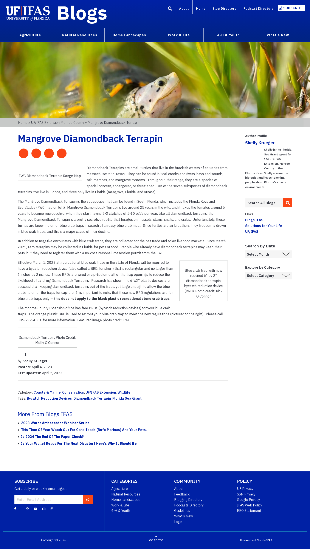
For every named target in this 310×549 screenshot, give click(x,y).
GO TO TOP (156, 540)
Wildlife (124, 392)
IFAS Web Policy (249, 505)
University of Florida (253, 540)
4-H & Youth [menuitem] (228, 35)
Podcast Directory (258, 8)
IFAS (269, 540)
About (184, 8)
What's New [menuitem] (278, 35)
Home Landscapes (125, 499)
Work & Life (120, 505)
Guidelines (182, 510)
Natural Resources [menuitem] (79, 35)
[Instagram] (52, 508)
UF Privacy (245, 488)
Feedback (182, 494)
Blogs (82, 12)
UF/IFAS (251, 231)
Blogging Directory (188, 499)
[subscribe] (88, 499)
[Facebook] (15, 508)
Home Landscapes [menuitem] (129, 35)
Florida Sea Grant (127, 398)
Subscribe (293, 8)
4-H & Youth (120, 510)
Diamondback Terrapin (92, 398)
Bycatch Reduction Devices (49, 398)
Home (200, 8)
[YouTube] (35, 508)
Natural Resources (125, 494)
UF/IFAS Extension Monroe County (57, 122)
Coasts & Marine (47, 392)
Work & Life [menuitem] (179, 35)
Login (178, 522)
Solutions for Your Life (263, 226)
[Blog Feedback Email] (43, 508)
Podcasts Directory (189, 505)
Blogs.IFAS (254, 220)
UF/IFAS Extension (101, 392)
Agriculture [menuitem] (30, 35)
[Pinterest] (27, 508)
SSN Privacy (246, 494)
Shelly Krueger (260, 142)
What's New (183, 516)
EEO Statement (249, 510)
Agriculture (119, 488)
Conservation (73, 392)
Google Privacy (248, 499)
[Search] (170, 9)
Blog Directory (224, 8)
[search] (288, 202)
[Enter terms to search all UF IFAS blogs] (264, 203)
